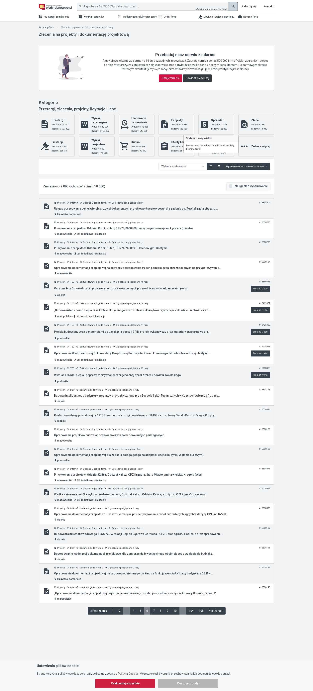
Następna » (216, 610)
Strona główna (46, 27)
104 (191, 610)
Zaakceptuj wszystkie (125, 683)
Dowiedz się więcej (197, 78)
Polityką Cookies (128, 673)
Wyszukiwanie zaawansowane (211, 9)
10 (175, 610)
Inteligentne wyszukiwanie (251, 186)
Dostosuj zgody (187, 683)
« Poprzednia (98, 610)
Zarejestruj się (170, 78)
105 (201, 610)
